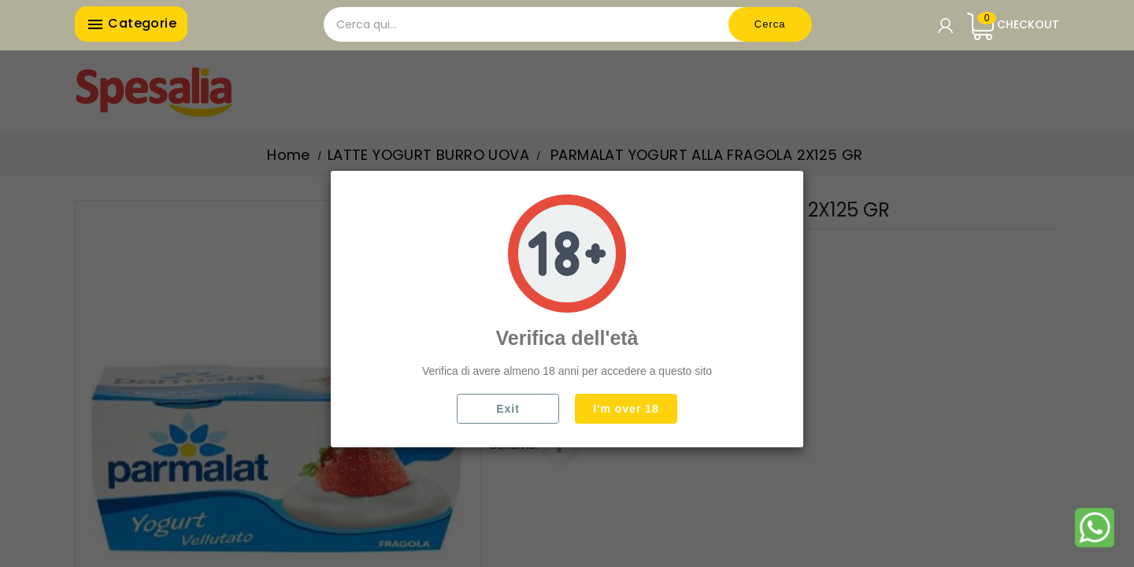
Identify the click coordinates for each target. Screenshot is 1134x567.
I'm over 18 (626, 408)
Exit (508, 408)
